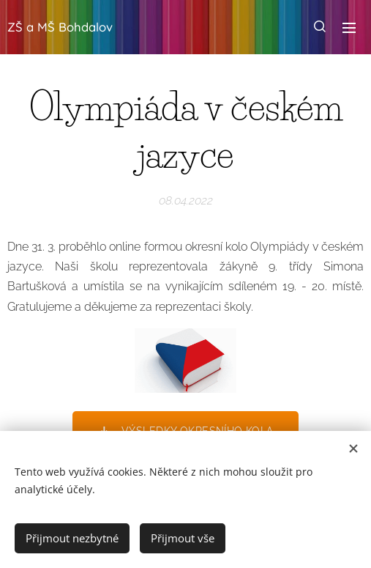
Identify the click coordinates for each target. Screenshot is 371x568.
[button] (319, 27)
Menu (349, 28)
